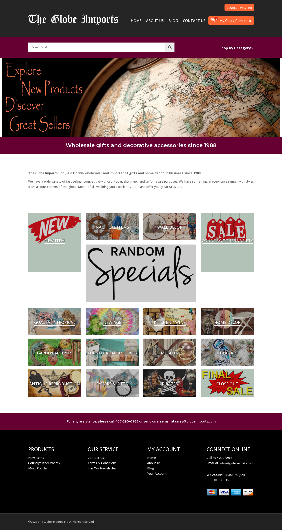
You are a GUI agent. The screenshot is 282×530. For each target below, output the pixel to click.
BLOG (173, 21)
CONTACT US (194, 21)
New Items (36, 458)
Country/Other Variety (44, 463)
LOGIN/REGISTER (239, 8)
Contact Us (96, 458)
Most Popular (38, 468)
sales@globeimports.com (236, 463)
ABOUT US (155, 21)
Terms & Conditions (102, 463)
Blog (150, 468)
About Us (154, 463)
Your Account (157, 473)
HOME (136, 21)
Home (151, 458)
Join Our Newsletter (102, 468)
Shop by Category (235, 48)
